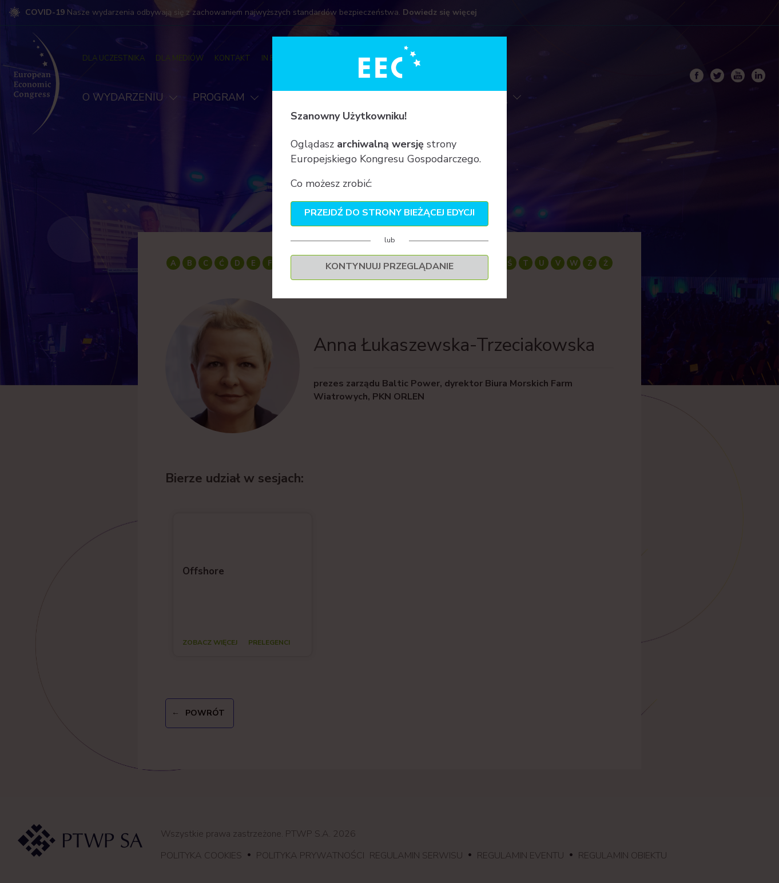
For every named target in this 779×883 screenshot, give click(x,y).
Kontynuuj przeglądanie (389, 266)
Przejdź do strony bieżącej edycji (389, 212)
